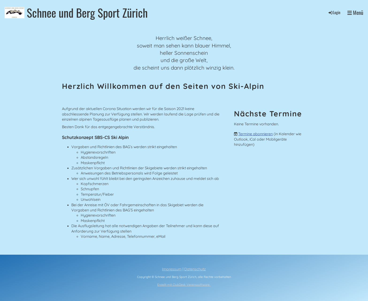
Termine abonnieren (255, 133)
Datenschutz (195, 269)
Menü (355, 12)
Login (334, 12)
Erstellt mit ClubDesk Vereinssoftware (184, 284)
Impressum (172, 269)
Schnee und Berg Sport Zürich (87, 12)
